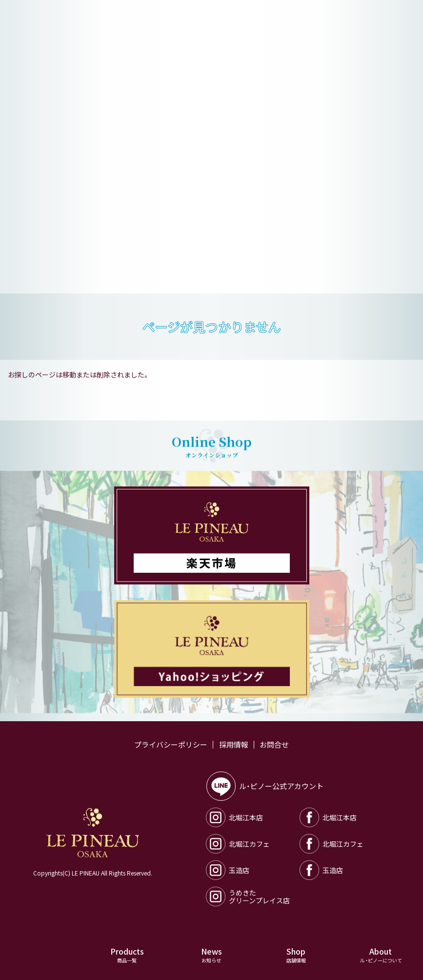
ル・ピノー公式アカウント (265, 786)
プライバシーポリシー (170, 744)
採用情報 (233, 744)
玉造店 (227, 870)
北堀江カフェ (238, 844)
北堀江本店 (234, 817)
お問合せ (274, 744)
